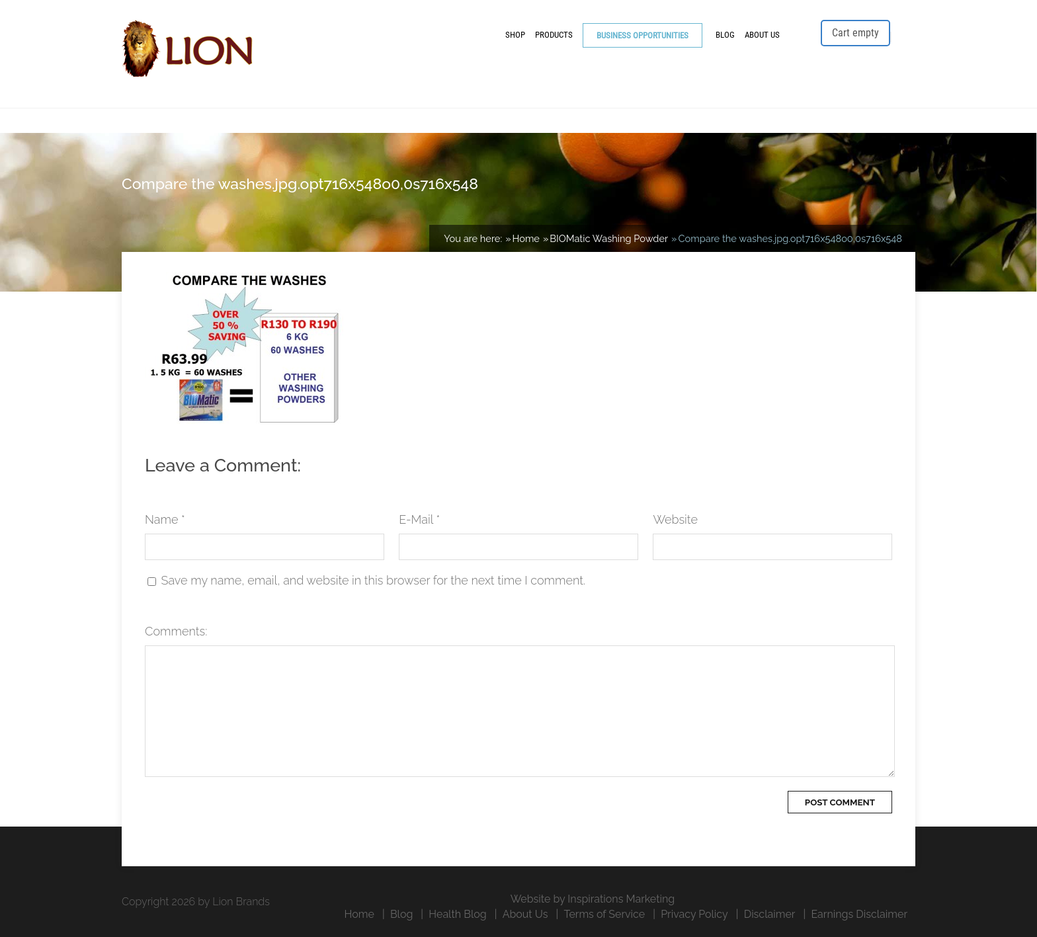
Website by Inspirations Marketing (593, 899)
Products (554, 35)
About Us (762, 35)
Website (675, 519)
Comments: (176, 631)
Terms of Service (604, 914)
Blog (725, 35)
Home (359, 914)
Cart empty (855, 32)
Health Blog (457, 914)
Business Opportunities (642, 35)
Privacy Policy (694, 914)
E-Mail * (419, 519)
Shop (515, 35)
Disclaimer (770, 914)
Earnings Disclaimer (859, 914)
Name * (165, 519)
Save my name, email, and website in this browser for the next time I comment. (373, 580)
